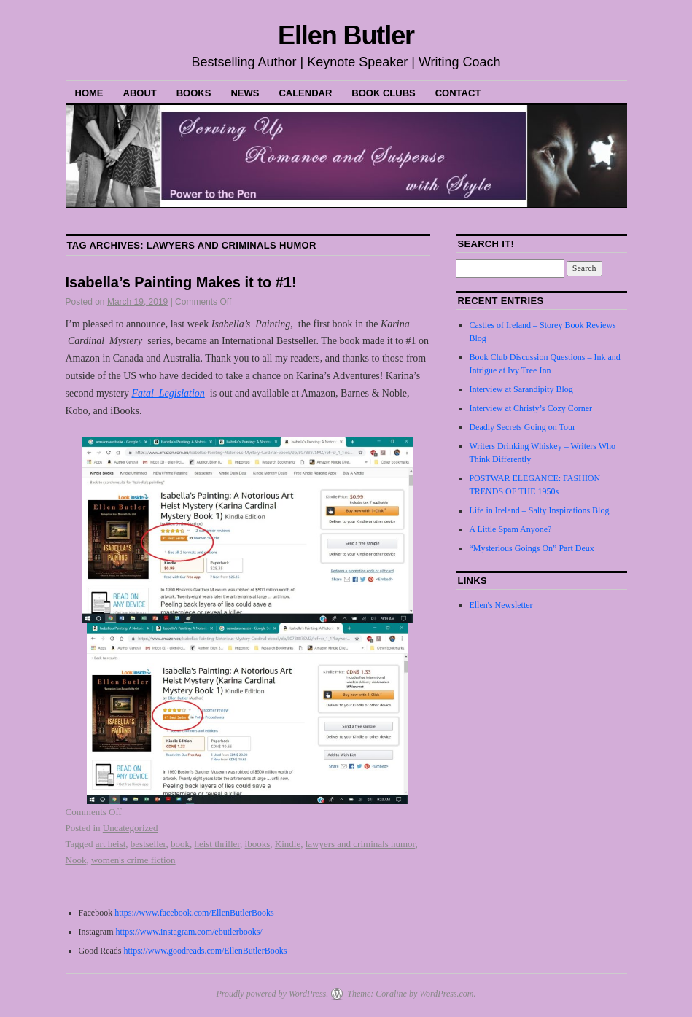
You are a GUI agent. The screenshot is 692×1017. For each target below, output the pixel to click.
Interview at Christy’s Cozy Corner (530, 408)
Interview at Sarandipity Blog (520, 389)
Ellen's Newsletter (500, 605)
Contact (458, 92)
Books (193, 92)
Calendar (305, 92)
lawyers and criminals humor (361, 843)
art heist (111, 843)
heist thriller (217, 843)
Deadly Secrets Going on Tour (522, 427)
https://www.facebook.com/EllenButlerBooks (194, 913)
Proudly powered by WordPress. (272, 994)
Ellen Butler (346, 35)
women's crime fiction (133, 859)
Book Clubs (383, 92)
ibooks (258, 843)
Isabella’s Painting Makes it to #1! (181, 282)
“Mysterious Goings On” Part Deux (531, 548)
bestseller (148, 843)
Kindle (287, 843)
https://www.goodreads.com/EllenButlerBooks (205, 951)
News (244, 92)
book (180, 843)
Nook (76, 859)
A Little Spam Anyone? (510, 529)
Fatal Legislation (167, 393)
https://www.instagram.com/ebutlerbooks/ (187, 932)
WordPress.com (446, 994)
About (140, 92)
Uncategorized (130, 827)
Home (89, 92)
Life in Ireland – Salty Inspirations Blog (539, 510)
